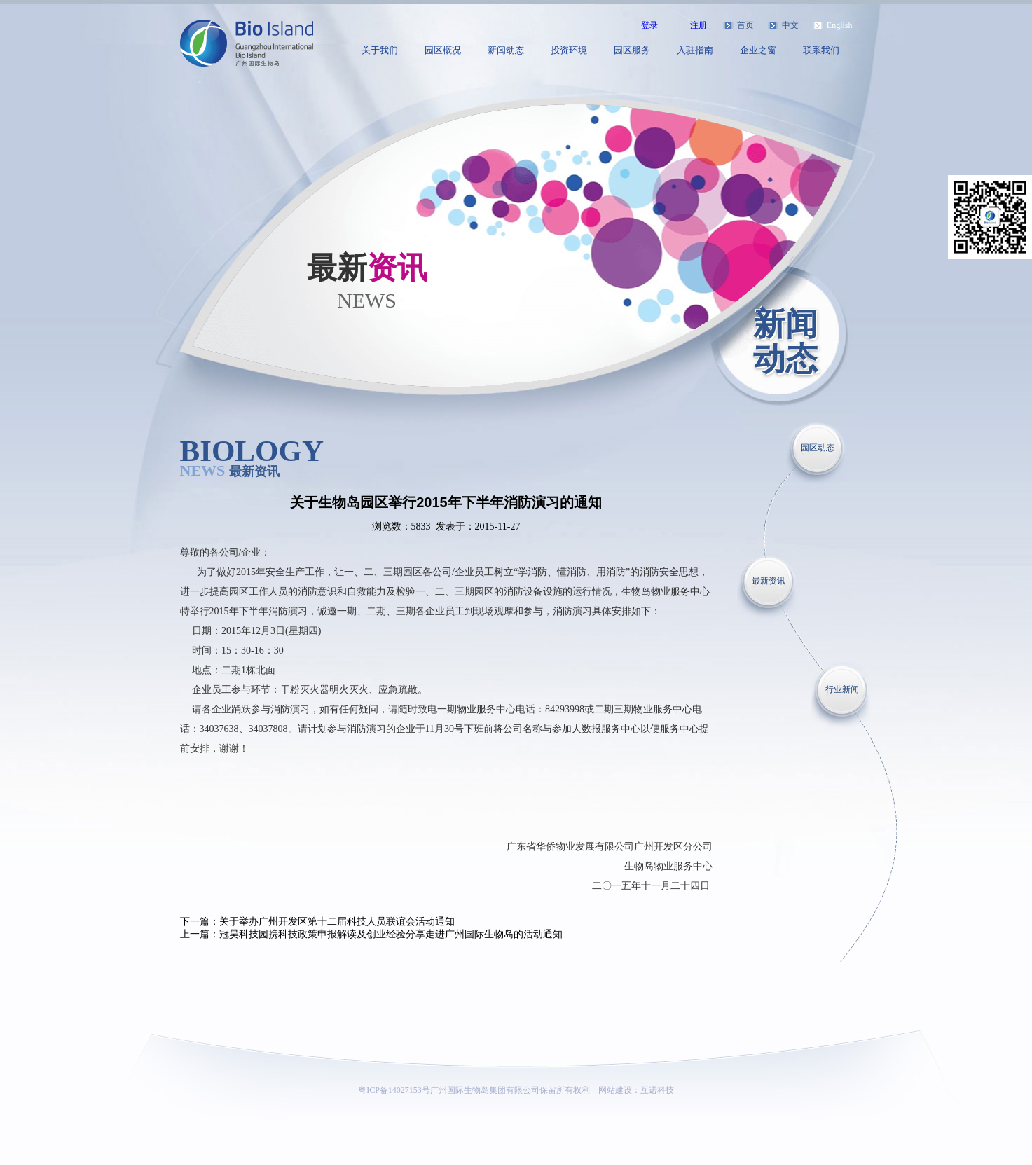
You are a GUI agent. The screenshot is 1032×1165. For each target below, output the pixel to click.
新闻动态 (506, 50)
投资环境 (569, 50)
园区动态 (817, 448)
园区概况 (443, 50)
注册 (698, 25)
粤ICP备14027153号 (394, 1090)
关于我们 (380, 50)
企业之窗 (758, 50)
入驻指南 (695, 50)
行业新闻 (842, 689)
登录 (649, 25)
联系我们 (821, 50)
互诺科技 (657, 1090)
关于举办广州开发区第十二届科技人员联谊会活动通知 (337, 921)
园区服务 (632, 50)
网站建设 (615, 1090)
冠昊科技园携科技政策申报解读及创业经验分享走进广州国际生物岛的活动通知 (391, 934)
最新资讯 (768, 581)
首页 (745, 25)
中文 (790, 25)
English (840, 25)
